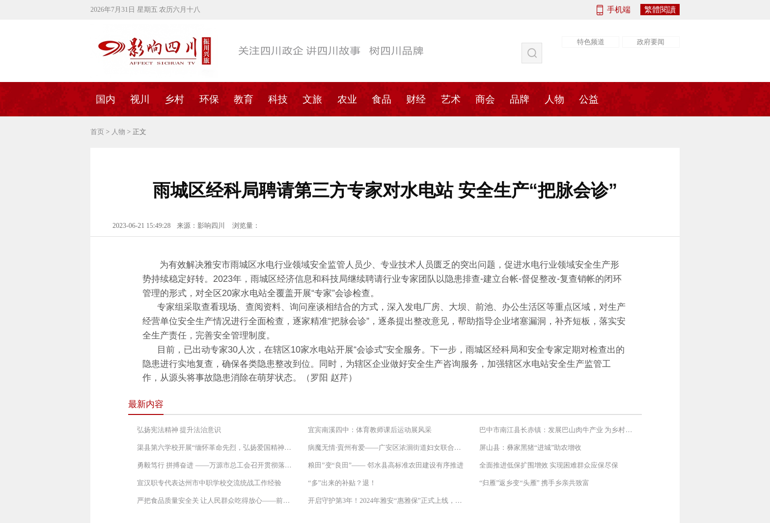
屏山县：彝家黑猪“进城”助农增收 (530, 447)
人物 (554, 99)
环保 (209, 99)
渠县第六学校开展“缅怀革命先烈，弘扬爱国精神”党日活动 (215, 447)
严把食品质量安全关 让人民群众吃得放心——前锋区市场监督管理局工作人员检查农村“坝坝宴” (215, 500)
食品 (381, 99)
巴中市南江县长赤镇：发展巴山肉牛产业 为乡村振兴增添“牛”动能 (557, 430)
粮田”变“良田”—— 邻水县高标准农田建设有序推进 (385, 465)
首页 (97, 132)
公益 (589, 99)
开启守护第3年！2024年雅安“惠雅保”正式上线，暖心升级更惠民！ (386, 500)
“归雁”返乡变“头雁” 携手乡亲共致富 (534, 483)
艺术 (451, 99)
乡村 (174, 99)
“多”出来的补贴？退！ (342, 483)
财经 (416, 99)
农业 (347, 99)
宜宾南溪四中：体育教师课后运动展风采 (370, 430)
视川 (140, 99)
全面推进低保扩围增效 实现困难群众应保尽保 (549, 465)
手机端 (619, 9)
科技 (278, 99)
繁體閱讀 (660, 9)
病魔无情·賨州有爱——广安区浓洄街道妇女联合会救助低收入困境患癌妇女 (386, 447)
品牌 (519, 99)
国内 (105, 99)
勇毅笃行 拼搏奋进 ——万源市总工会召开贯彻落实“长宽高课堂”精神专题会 (215, 465)
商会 (485, 99)
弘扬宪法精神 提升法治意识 (179, 430)
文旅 (312, 99)
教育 (243, 99)
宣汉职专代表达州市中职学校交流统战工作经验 (209, 483)
